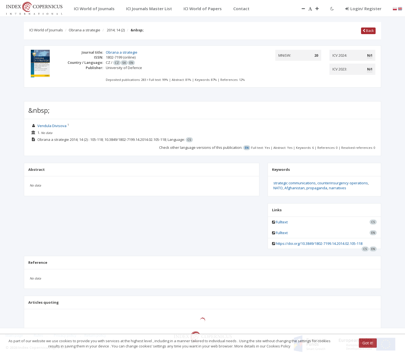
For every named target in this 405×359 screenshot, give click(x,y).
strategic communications (294, 182)
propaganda (316, 187)
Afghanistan (294, 187)
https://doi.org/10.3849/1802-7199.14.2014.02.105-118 (319, 243)
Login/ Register (363, 8)
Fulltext (282, 222)
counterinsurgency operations (342, 182)
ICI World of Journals (46, 30)
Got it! (367, 343)
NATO (278, 187)
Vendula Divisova (51, 125)
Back (368, 30)
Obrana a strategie (84, 30)
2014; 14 (116, 30)
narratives (337, 187)
